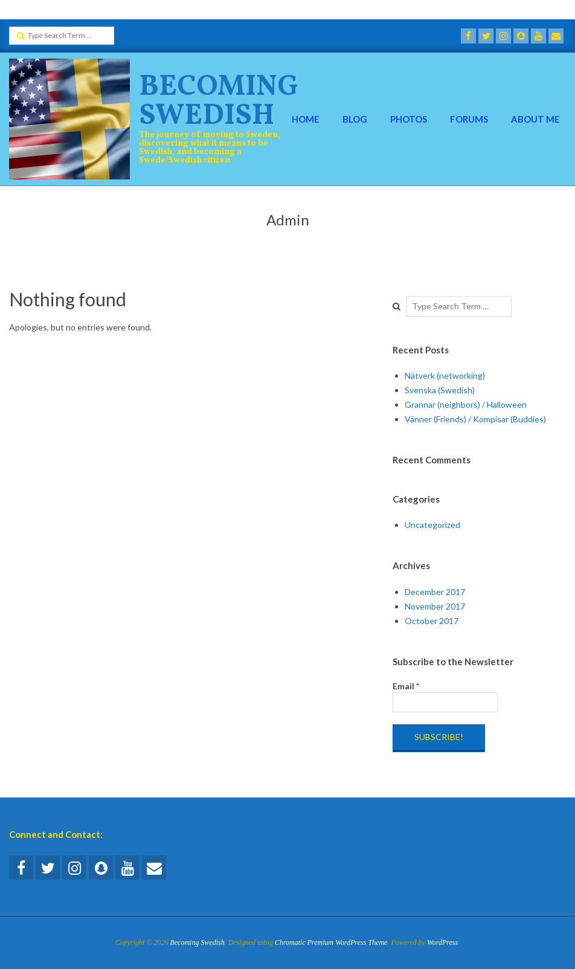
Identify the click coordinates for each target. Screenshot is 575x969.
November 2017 (435, 606)
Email (406, 686)
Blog (354, 119)
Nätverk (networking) (445, 375)
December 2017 (435, 592)
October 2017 (431, 621)
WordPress (442, 942)
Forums (469, 119)
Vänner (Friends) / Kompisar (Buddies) (475, 419)
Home (306, 119)
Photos (408, 119)
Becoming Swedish (218, 102)
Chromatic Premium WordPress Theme (331, 942)
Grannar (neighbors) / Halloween (466, 404)
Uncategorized (432, 525)
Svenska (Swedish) (440, 390)
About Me (535, 119)
